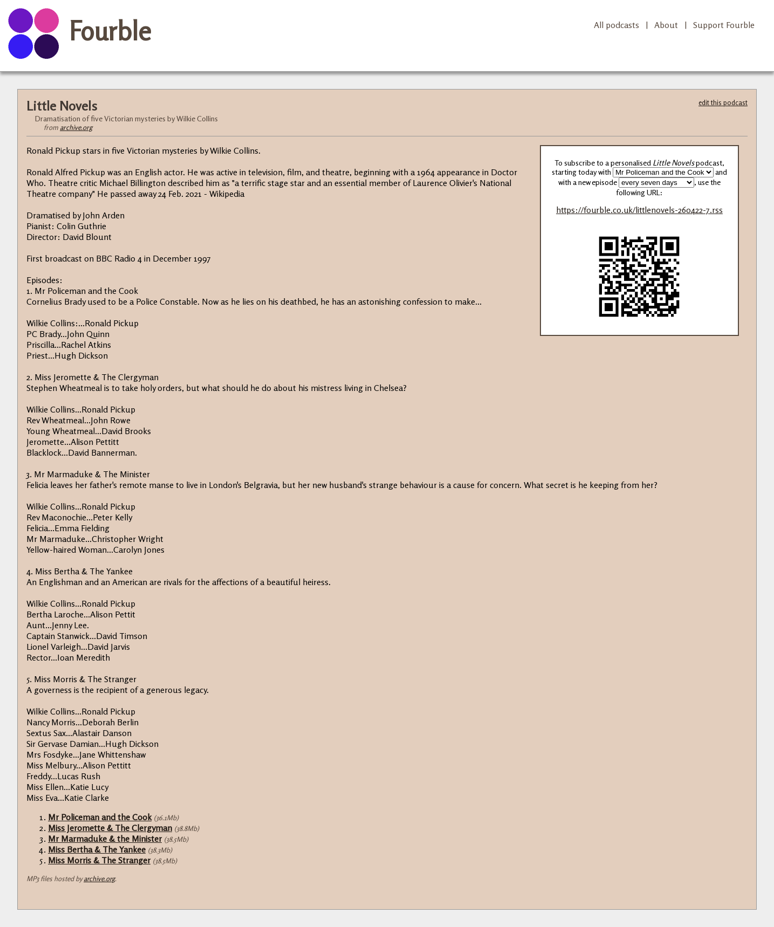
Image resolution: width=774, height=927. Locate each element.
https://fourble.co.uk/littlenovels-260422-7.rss (639, 210)
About (666, 24)
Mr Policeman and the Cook (100, 817)
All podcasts (616, 24)
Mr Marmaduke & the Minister (105, 838)
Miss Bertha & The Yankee (97, 849)
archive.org (76, 127)
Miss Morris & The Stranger (99, 860)
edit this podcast (723, 102)
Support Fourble (724, 24)
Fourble (110, 30)
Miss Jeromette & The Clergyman (110, 827)
